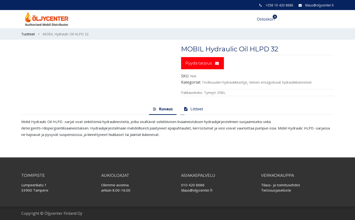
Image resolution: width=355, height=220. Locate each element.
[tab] (163, 109)
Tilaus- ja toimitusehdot (280, 184)
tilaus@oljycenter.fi (319, 5)
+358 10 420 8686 (279, 5)
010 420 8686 (193, 184)
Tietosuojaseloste (276, 190)
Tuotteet (28, 34)
